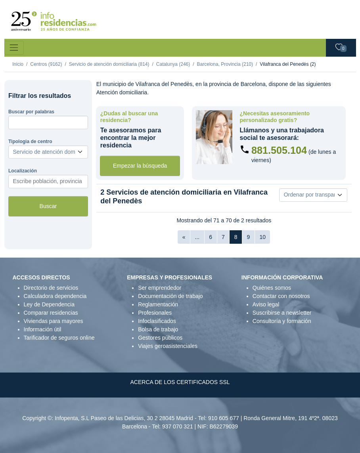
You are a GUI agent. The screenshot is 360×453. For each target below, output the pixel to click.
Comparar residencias (51, 313)
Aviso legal (266, 304)
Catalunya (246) (173, 64)
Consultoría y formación (282, 321)
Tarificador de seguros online (59, 337)
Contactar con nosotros (281, 296)
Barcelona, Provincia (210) (225, 64)
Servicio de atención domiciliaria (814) (109, 64)
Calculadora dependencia (55, 296)
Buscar (48, 206)
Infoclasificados (157, 321)
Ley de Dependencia (49, 304)
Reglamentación (158, 304)
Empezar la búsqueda (140, 165)
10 (262, 237)
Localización (22, 171)
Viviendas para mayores (53, 321)
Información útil (42, 329)
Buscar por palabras (31, 112)
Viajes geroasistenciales (167, 346)
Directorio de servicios (51, 288)
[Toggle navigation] (14, 48)
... (197, 237)
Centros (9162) (46, 64)
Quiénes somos (272, 288)
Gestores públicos (160, 337)
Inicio (17, 64)
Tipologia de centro (30, 141)
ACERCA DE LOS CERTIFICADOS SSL (180, 382)
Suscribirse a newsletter (282, 313)
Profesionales (155, 313)
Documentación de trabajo (170, 296)
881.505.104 (279, 150)
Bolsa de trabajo (158, 329)
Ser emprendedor (159, 288)
